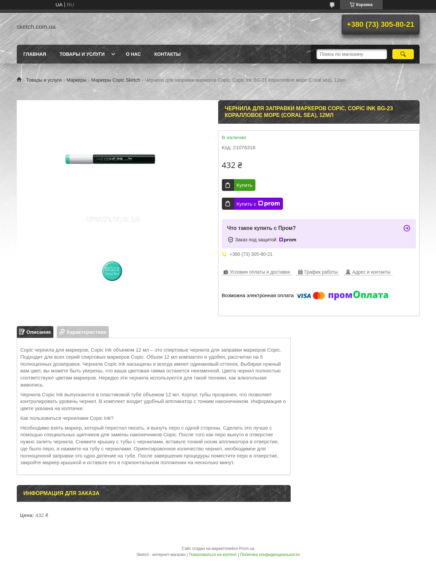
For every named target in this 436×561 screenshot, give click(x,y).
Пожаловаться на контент (213, 554)
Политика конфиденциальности (270, 554)
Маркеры (76, 80)
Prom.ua (246, 548)
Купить (244, 185)
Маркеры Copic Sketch (115, 80)
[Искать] (403, 54)
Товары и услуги (82, 54)
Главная (34, 54)
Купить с (258, 204)
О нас (133, 54)
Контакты (167, 54)
